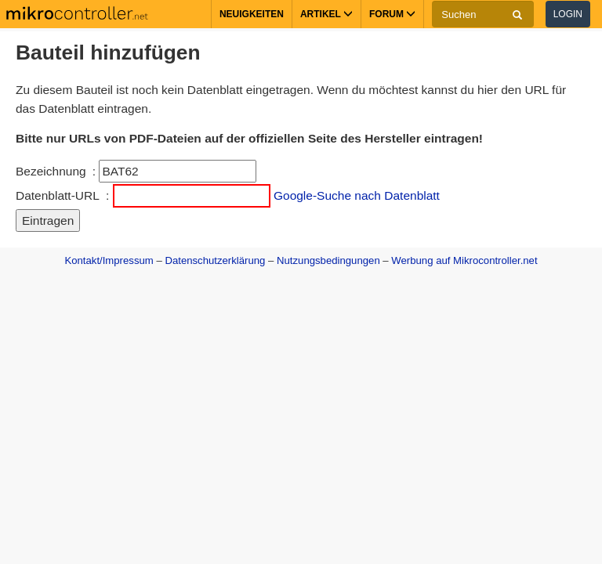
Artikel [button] (326, 14)
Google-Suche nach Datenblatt (357, 195)
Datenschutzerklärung (215, 260)
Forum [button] (392, 14)
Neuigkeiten (251, 14)
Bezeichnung (51, 171)
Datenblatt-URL (58, 195)
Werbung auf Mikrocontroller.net (464, 260)
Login (567, 14)
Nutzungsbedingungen (328, 260)
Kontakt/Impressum (108, 260)
